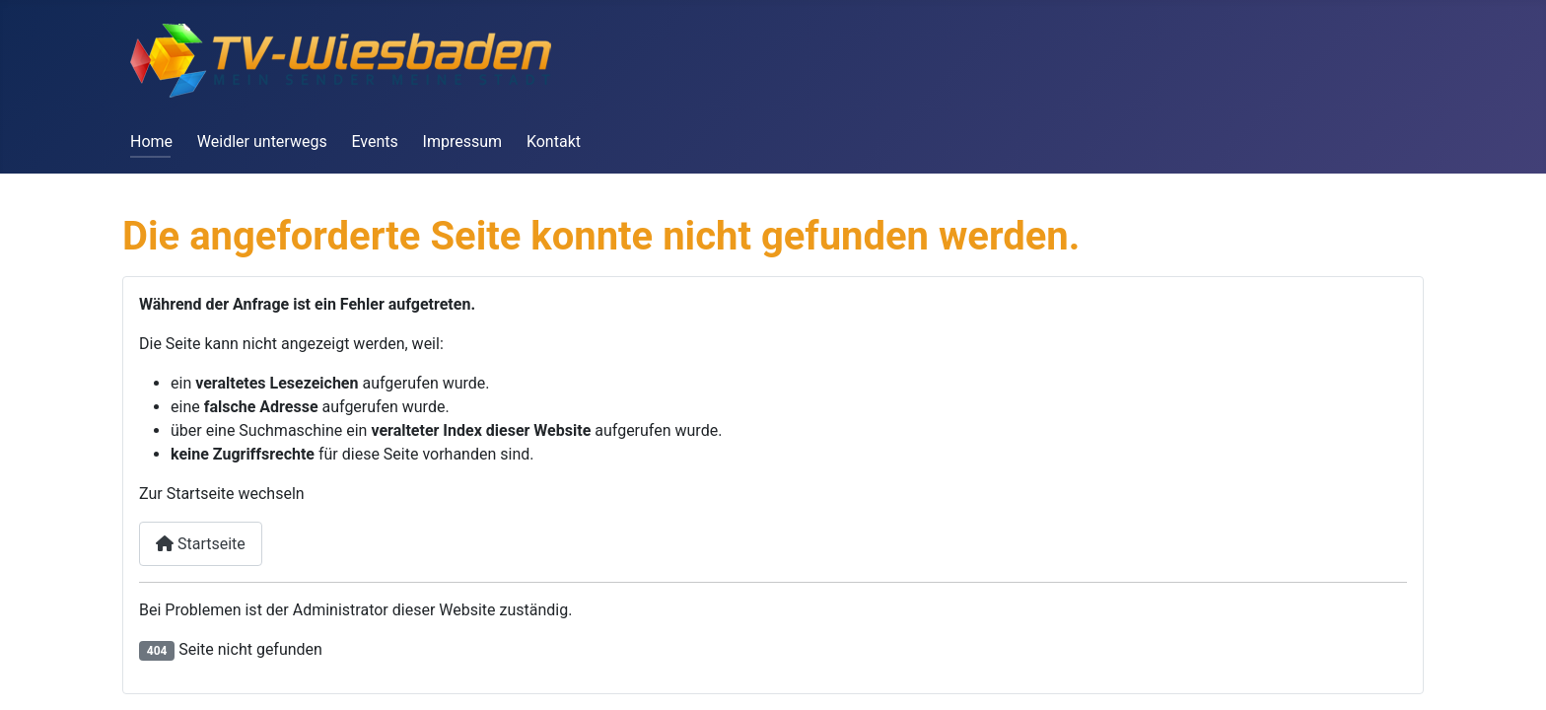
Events (374, 141)
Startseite (201, 543)
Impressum (463, 141)
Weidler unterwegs (262, 141)
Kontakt (554, 141)
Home (151, 141)
